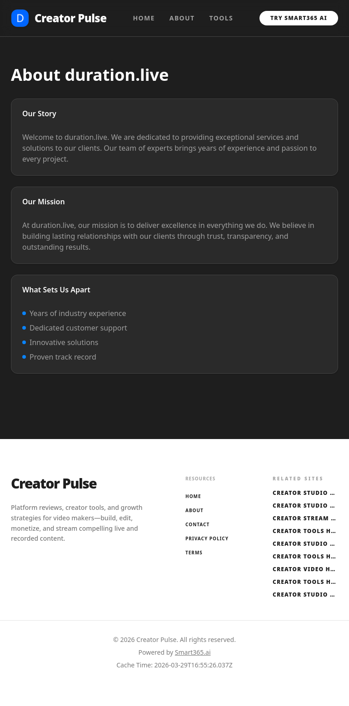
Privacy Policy (207, 538)
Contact (197, 524)
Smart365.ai (193, 652)
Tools (221, 18)
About (182, 18)
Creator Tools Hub (305, 531)
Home (144, 18)
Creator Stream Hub (305, 518)
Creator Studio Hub (305, 493)
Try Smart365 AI (298, 18)
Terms (194, 552)
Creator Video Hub (305, 569)
